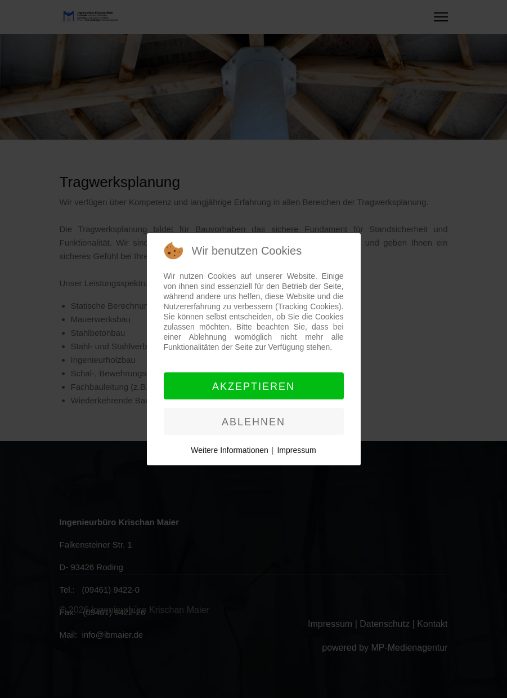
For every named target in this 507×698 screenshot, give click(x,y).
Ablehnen (253, 422)
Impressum (296, 450)
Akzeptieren (253, 386)
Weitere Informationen (229, 450)
